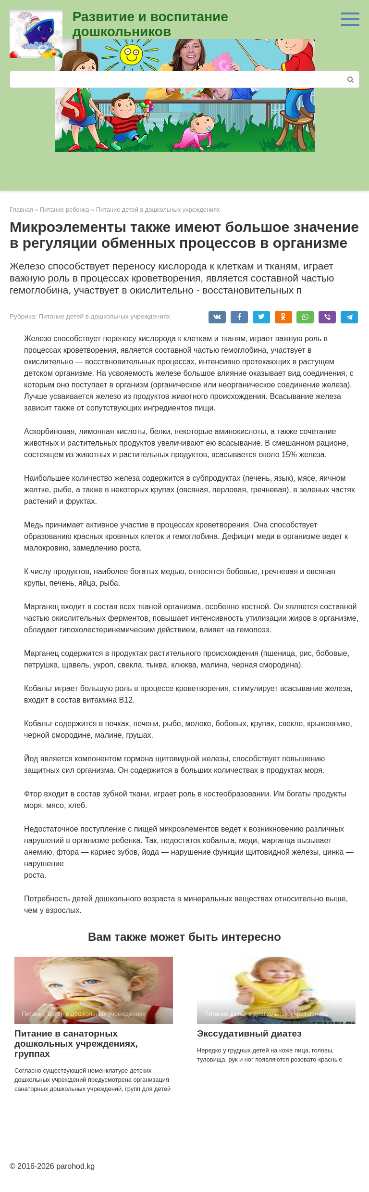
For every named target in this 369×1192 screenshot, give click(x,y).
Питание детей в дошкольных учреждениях (104, 316)
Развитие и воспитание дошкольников (150, 24)
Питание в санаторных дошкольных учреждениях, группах (76, 1043)
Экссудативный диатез (249, 1033)
